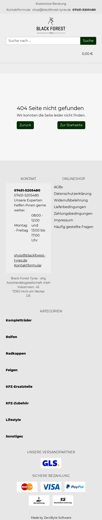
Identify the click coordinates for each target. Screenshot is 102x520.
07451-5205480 (84, 10)
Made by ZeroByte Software (51, 518)
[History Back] (25, 125)
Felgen (12, 370)
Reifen (11, 337)
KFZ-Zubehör (17, 403)
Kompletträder (19, 320)
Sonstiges (14, 436)
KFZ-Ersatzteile (19, 387)
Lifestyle (13, 420)
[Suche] (88, 41)
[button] (18, 10)
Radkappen (16, 353)
